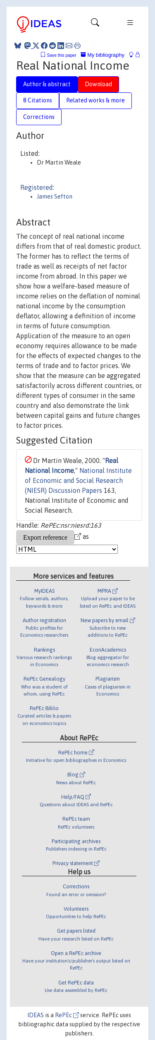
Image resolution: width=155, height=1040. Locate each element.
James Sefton (54, 196)
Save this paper (61, 55)
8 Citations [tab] (37, 100)
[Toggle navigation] (95, 24)
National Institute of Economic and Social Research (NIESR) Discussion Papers (78, 480)
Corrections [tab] (39, 117)
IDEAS (35, 1015)
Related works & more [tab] (95, 100)
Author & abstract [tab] (47, 84)
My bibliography (102, 55)
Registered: (37, 187)
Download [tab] (98, 84)
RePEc (67, 1015)
